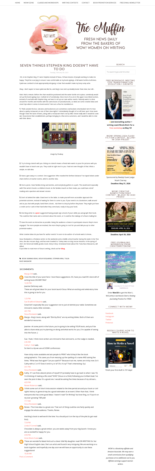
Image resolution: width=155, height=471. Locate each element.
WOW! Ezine (29, 3)
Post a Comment (26, 457)
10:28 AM (28, 453)
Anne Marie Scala (31, 438)
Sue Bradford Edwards (33, 302)
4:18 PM (27, 435)
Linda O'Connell (30, 426)
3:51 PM (27, 367)
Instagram (110, 316)
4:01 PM (27, 311)
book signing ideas (30, 258)
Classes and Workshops (48, 3)
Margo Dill (28, 274)
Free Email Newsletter (130, 3)
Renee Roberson (31, 385)
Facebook (109, 313)
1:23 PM (27, 298)
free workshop (115, 128)
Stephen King (58, 258)
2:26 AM (27, 342)
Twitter (108, 319)
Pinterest (109, 322)
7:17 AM (27, 401)
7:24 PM (27, 422)
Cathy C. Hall (29, 345)
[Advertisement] (121, 409)
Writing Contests (70, 3)
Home (17, 3)
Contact (85, 3)
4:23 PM (27, 382)
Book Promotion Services (104, 3)
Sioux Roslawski (45, 258)
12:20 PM (28, 283)
